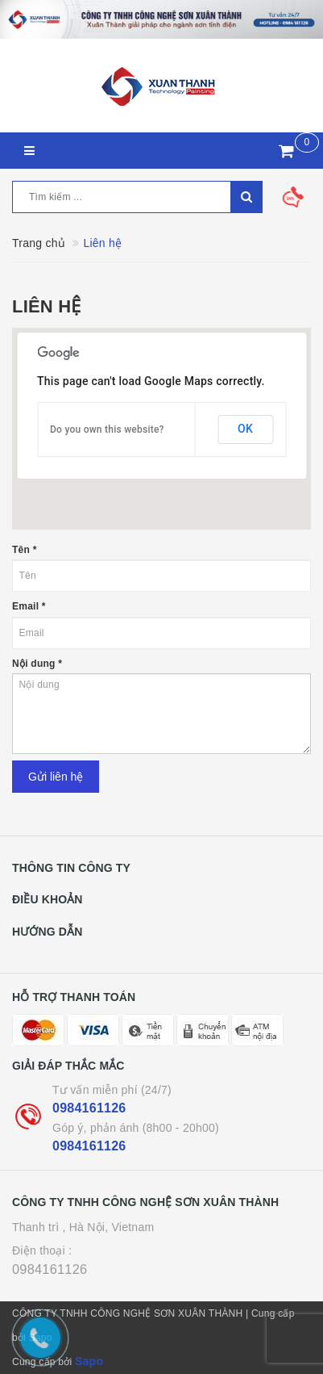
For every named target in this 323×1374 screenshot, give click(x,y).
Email (29, 606)
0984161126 (89, 1108)
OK (245, 428)
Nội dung (37, 663)
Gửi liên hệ (55, 776)
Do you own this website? (107, 429)
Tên (24, 549)
